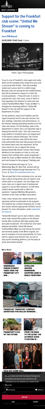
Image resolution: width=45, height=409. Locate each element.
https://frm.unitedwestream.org (22, 172)
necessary (10, 390)
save (13, 402)
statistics (39, 390)
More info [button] (8, 385)
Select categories (8, 10)
